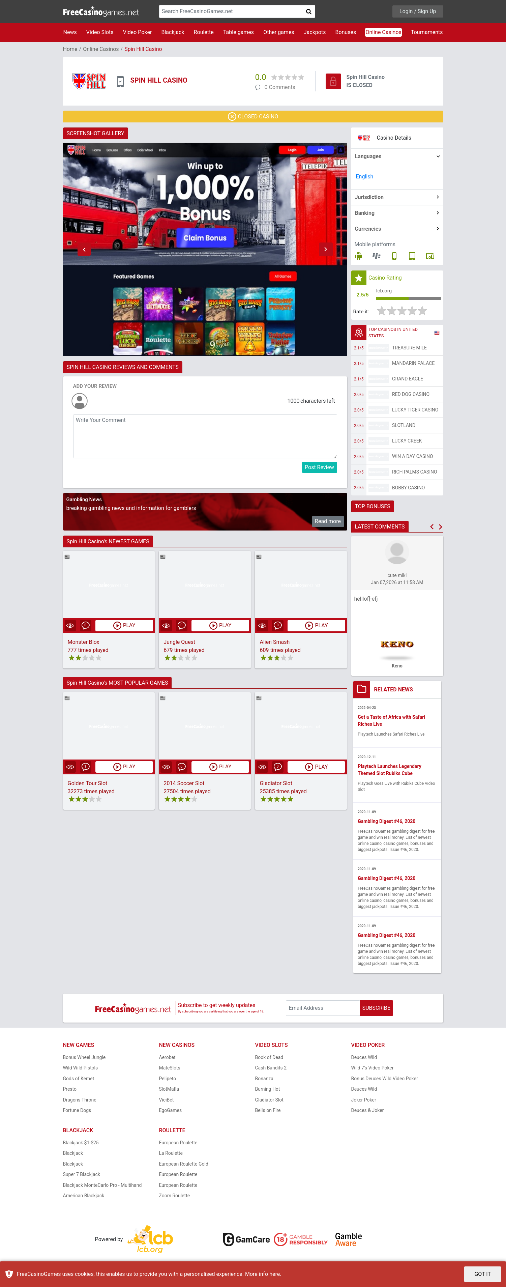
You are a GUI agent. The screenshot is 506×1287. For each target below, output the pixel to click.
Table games (238, 32)
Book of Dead (269, 1059)
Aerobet (167, 1059)
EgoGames (170, 1112)
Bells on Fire (268, 1112)
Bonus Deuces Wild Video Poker (384, 1080)
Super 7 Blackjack (81, 1176)
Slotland (403, 426)
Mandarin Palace (413, 364)
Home (70, 49)
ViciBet (166, 1101)
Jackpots (315, 32)
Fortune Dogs (77, 1112)
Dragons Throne (79, 1101)
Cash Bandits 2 (271, 1069)
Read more (328, 521)
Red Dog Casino (410, 395)
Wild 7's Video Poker (372, 1069)
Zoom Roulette (174, 1197)
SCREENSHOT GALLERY (95, 133)
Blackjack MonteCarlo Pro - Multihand (102, 1187)
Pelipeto (167, 1080)
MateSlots (169, 1069)
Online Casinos (383, 32)
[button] (84, 249)
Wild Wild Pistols (80, 1069)
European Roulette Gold (183, 1165)
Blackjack (172, 32)
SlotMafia (169, 1090)
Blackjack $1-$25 (81, 1144)
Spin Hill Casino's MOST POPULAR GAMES (117, 683)
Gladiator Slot (276, 783)
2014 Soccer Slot (183, 783)
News (70, 32)
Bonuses (345, 32)
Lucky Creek (407, 442)
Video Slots (100, 32)
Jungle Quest (179, 642)
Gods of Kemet (78, 1080)
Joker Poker (363, 1101)
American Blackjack (84, 1197)
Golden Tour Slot (88, 783)
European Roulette (178, 1144)
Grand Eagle (407, 379)
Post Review (319, 467)
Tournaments (427, 32)
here (274, 1274)
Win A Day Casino (412, 457)
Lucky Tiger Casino (415, 410)
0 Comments (280, 87)
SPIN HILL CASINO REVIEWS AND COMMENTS (123, 367)
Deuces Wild (364, 1059)
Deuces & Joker (367, 1112)
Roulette (204, 32)
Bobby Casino (408, 488)
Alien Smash (275, 642)
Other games (278, 32)
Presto (70, 1090)
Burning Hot (267, 1090)
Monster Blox (83, 642)
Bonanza (264, 1080)
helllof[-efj (366, 600)
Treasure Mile (409, 348)
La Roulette (171, 1154)
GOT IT (482, 1274)
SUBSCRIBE (376, 1009)
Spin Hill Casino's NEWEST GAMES (108, 541)
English (365, 176)
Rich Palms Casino (414, 473)
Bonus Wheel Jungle (84, 1059)
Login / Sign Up (417, 11)
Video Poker (137, 32)
